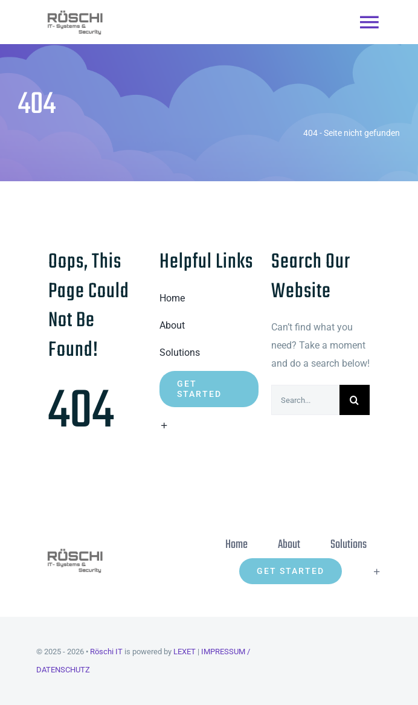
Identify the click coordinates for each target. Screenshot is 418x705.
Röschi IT (106, 651)
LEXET (184, 651)
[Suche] (354, 400)
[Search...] (305, 400)
